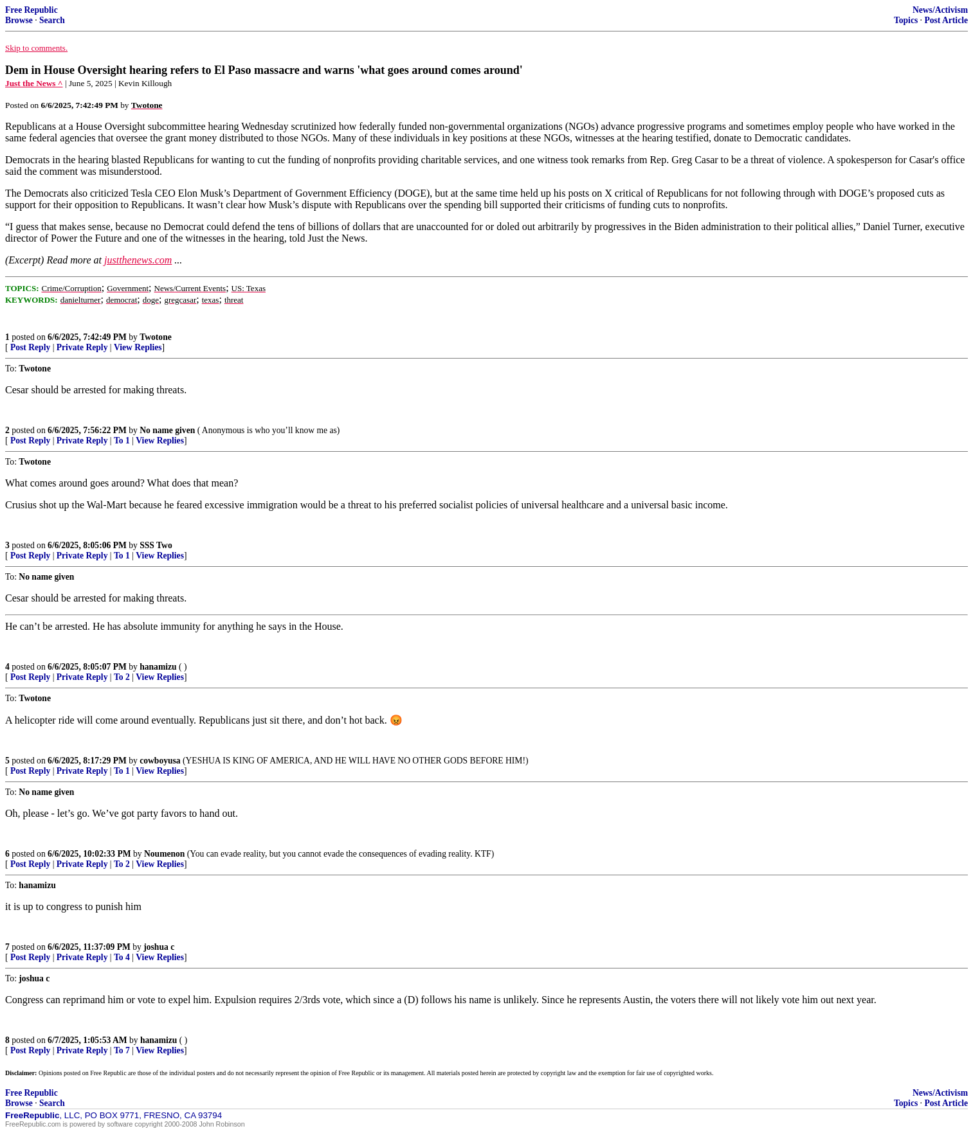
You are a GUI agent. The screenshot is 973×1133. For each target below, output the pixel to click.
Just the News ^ (34, 83)
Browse (19, 20)
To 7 (122, 1050)
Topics (906, 20)
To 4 (122, 957)
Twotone (156, 337)
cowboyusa (160, 760)
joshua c (158, 947)
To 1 (122, 440)
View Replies (138, 347)
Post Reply (30, 347)
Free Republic (31, 10)
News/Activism (940, 10)
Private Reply (82, 347)
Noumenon (164, 854)
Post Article (946, 20)
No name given (168, 430)
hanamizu (158, 667)
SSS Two (156, 545)
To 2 (122, 677)
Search (52, 20)
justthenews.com (138, 259)
